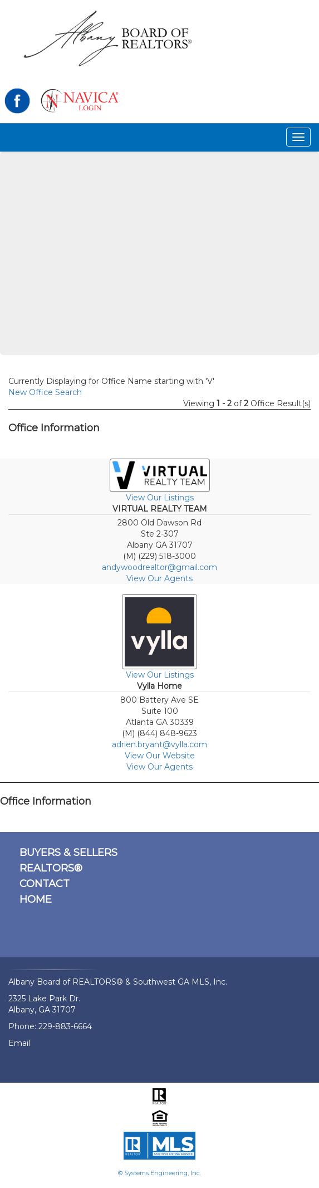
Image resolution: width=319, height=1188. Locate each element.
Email (19, 1043)
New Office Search (45, 392)
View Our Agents (159, 578)
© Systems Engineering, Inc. (159, 1173)
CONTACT (44, 884)
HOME (35, 899)
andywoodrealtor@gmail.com (159, 567)
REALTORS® (50, 868)
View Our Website (160, 756)
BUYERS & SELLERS (68, 852)
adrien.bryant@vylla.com (159, 744)
